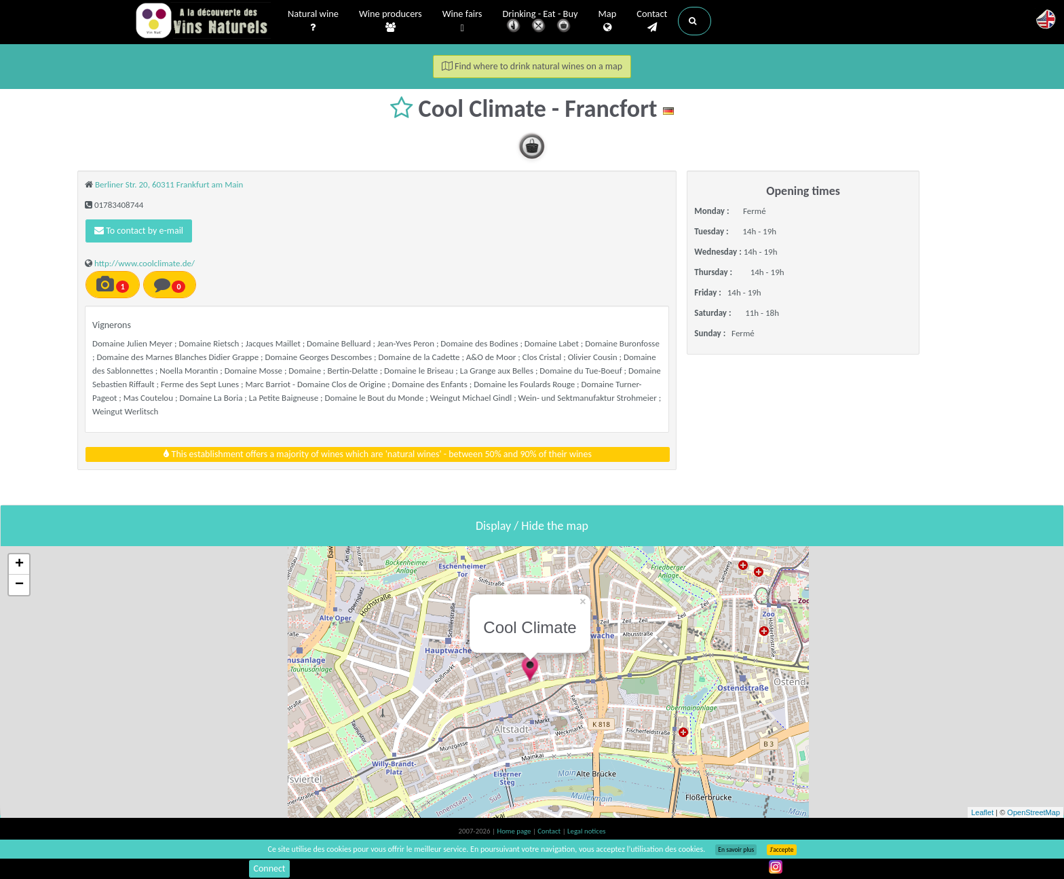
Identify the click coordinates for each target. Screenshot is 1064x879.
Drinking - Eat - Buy (540, 22)
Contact (651, 21)
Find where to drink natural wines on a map (532, 66)
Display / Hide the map (532, 525)
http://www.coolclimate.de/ (144, 263)
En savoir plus (736, 850)
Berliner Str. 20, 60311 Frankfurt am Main (169, 184)
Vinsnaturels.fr (203, 21)
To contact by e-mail (138, 230)
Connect (269, 868)
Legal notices (586, 831)
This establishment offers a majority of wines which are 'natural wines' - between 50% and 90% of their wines (378, 454)
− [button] (19, 585)
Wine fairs (462, 21)
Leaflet (982, 812)
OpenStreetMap (1033, 812)
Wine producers (390, 21)
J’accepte (781, 850)
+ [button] (19, 564)
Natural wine (313, 21)
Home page (515, 831)
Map (607, 21)
